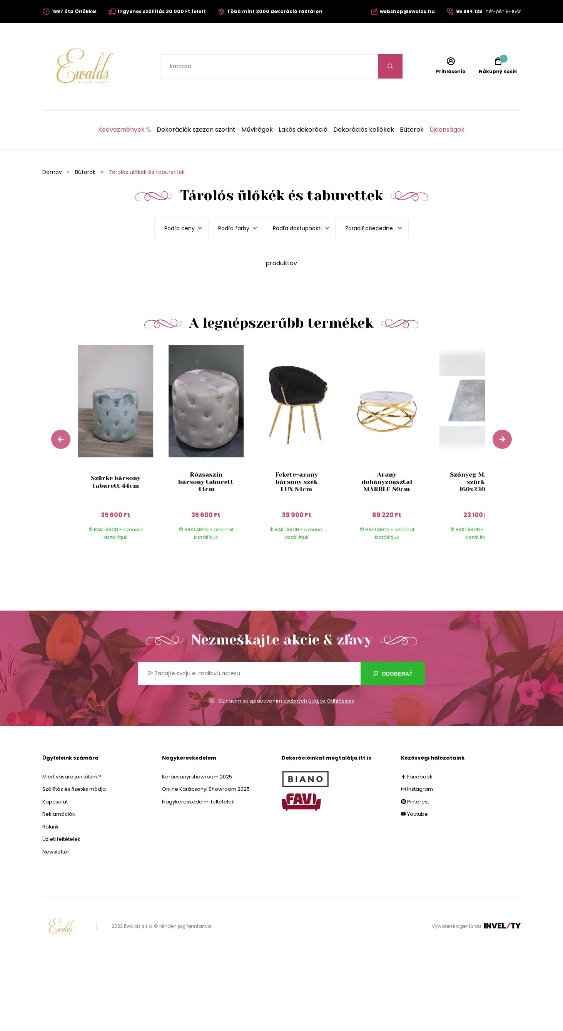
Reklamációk (58, 814)
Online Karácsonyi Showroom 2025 (206, 789)
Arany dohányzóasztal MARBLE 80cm (386, 482)
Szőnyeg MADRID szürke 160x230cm (477, 482)
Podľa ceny (179, 228)
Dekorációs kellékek (363, 130)
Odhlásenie (340, 701)
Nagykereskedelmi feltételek (198, 801)
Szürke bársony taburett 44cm (115, 481)
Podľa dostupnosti (297, 228)
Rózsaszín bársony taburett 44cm (206, 482)
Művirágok (257, 130)
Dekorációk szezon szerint (196, 130)
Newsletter (55, 851)
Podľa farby (233, 228)
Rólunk (50, 826)
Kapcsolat (55, 801)
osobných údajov (304, 701)
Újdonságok (446, 130)
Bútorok (412, 130)
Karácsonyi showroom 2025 (197, 776)
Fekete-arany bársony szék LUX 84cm (296, 482)
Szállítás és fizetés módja (74, 789)
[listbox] (372, 228)
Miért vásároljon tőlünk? (71, 776)
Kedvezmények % (124, 130)
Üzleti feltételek (61, 839)
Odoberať (393, 674)
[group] (123, 450)
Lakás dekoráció (303, 130)
